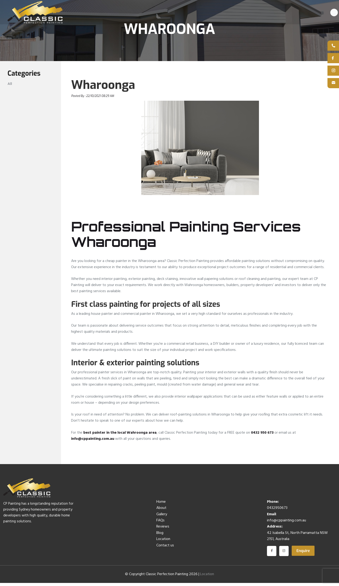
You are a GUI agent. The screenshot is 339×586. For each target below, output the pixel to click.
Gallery (161, 517)
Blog (159, 536)
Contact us (165, 548)
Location (163, 542)
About (161, 511)
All (10, 87)
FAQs (160, 523)
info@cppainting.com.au (92, 442)
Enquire (303, 553)
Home (161, 505)
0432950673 (277, 511)
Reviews (162, 530)
